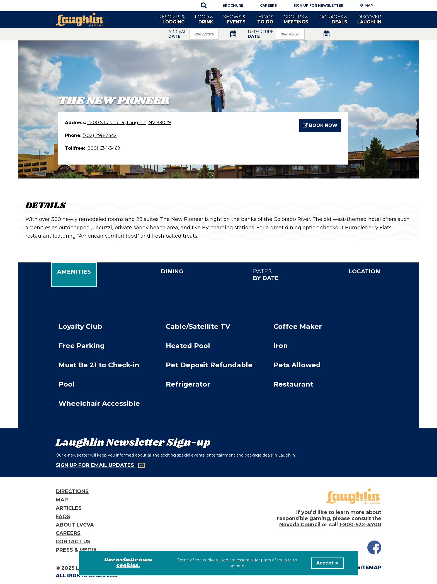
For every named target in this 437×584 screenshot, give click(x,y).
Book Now (320, 125)
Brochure (232, 5)
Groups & (295, 19)
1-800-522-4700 (360, 525)
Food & (204, 19)
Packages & (332, 19)
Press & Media (76, 550)
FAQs (63, 516)
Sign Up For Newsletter (318, 5)
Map (369, 5)
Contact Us (73, 542)
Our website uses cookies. (128, 562)
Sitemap (369, 567)
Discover (369, 19)
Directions (72, 491)
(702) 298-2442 (99, 135)
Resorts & (171, 19)
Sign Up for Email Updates (95, 465)
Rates (266, 274)
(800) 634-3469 (103, 148)
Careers (268, 5)
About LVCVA (75, 525)
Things (264, 19)
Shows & (234, 19)
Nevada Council (300, 525)
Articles (69, 508)
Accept (327, 563)
